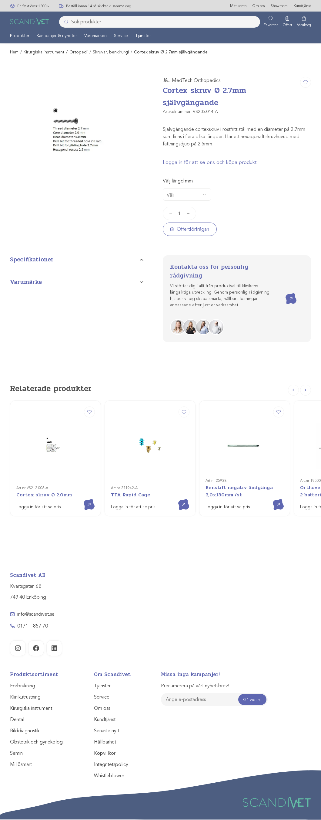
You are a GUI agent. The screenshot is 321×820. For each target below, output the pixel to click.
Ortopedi (78, 52)
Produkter (19, 36)
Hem (14, 52)
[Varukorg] (304, 22)
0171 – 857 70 (32, 626)
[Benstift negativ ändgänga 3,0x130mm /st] (244, 459)
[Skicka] (64, 22)
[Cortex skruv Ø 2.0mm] (55, 459)
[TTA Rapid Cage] (150, 459)
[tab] (76, 262)
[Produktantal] (179, 213)
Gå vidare (252, 699)
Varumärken (95, 36)
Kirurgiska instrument (44, 52)
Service (121, 36)
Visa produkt (85, 499)
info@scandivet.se (36, 614)
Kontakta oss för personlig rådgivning (209, 272)
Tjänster (143, 36)
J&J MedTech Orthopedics (191, 81)
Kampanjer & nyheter (57, 36)
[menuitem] (19, 35)
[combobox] (159, 22)
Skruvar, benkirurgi (111, 52)
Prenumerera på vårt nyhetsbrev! (195, 686)
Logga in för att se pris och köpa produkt (210, 162)
